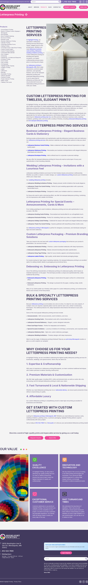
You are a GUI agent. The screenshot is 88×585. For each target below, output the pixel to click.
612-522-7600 (70, 2)
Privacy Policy (17, 581)
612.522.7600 (47, 570)
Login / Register (66, 553)
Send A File (83, 7)
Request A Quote (69, 7)
